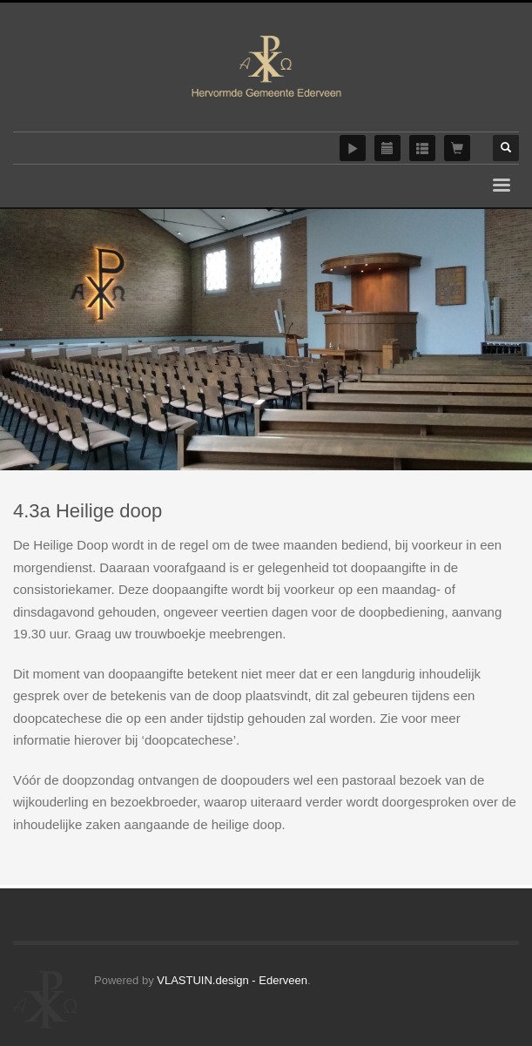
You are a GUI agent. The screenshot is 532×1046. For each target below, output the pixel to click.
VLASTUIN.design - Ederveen (232, 980)
